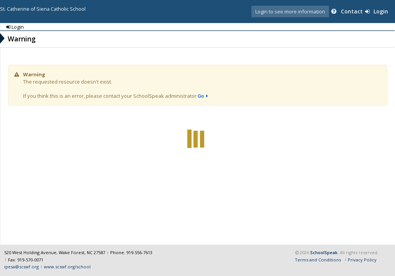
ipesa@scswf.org (21, 266)
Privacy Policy (362, 260)
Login (376, 11)
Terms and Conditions (318, 260)
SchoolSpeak (323, 252)
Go (201, 96)
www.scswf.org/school (67, 266)
